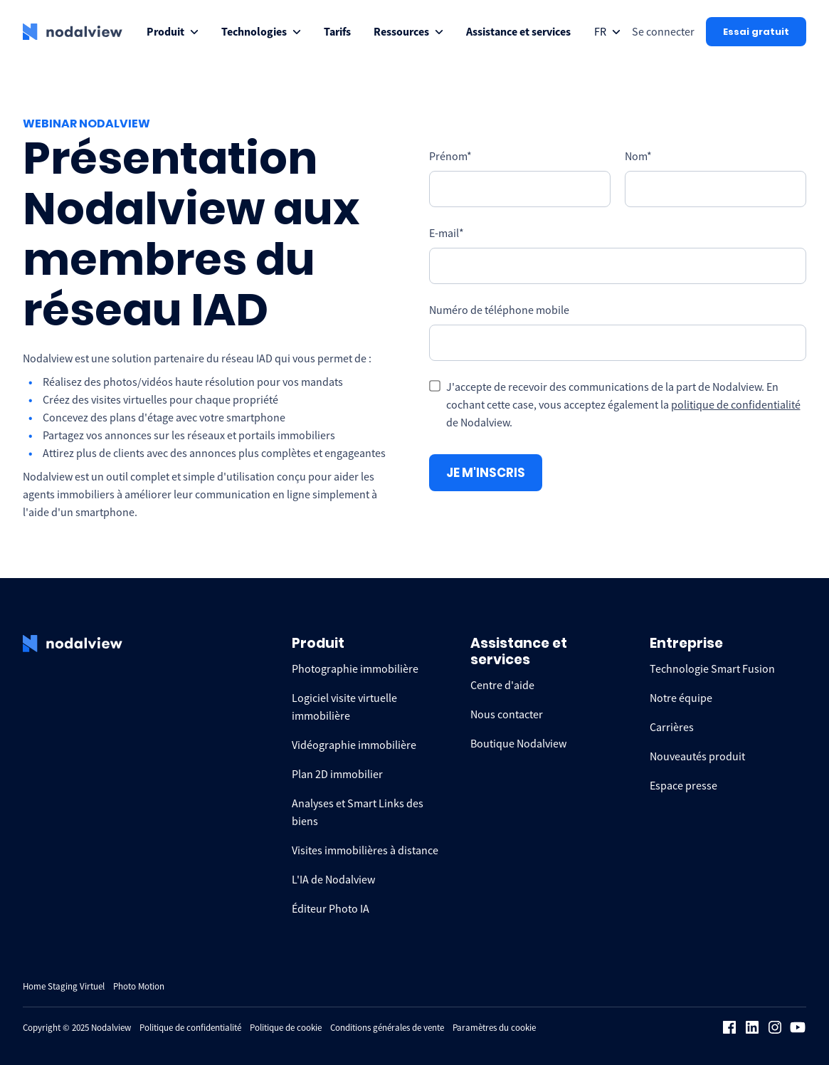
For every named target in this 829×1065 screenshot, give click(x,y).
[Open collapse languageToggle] (607, 32)
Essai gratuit (756, 31)
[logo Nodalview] (72, 32)
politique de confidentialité (736, 404)
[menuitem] (173, 31)
